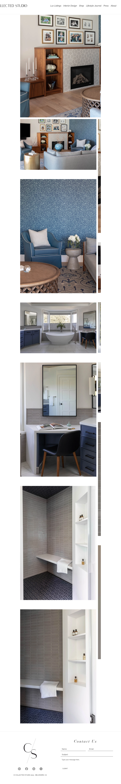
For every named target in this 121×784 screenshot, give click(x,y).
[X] (41, 768)
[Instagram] (19, 768)
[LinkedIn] (33, 768)
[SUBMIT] (65, 768)
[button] (70, 6)
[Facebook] (26, 768)
